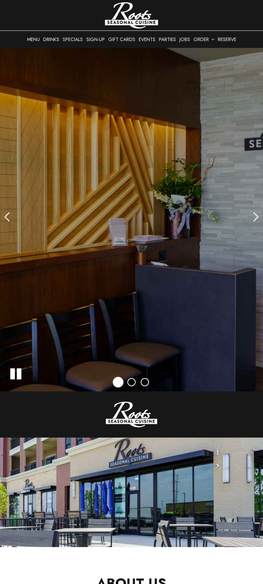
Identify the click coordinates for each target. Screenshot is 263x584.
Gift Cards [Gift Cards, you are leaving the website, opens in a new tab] (121, 39)
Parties (167, 39)
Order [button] (203, 39)
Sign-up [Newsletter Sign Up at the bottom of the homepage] (95, 39)
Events (147, 39)
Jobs (184, 39)
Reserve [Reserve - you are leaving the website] (227, 39)
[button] (118, 382)
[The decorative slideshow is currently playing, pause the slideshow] (15, 372)
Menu (33, 39)
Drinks (51, 39)
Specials (73, 39)
